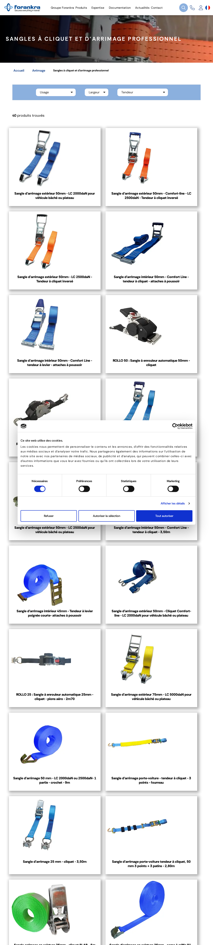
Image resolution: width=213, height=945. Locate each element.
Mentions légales (26, 931)
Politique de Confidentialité (93, 931)
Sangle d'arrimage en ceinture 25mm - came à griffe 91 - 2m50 (106, 722)
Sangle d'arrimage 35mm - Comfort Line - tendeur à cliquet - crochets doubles (106, 373)
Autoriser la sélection (106, 516)
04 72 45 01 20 (33, 805)
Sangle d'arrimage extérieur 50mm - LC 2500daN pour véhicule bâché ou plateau (173, 373)
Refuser (49, 516)
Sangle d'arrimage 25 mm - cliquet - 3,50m (106, 635)
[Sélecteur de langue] (207, 7)
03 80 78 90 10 (126, 805)
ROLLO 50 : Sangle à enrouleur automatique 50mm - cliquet (173, 284)
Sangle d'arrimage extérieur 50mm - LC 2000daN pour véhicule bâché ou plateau (39, 195)
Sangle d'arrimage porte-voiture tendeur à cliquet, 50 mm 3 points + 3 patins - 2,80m (173, 638)
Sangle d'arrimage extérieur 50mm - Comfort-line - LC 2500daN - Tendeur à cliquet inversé (106, 197)
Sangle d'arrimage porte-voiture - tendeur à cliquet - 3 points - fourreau (40, 638)
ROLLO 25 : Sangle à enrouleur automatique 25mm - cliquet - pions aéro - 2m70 (39, 551)
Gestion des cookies (56, 931)
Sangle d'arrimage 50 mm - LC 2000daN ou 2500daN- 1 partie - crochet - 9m (173, 551)
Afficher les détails (173, 503)
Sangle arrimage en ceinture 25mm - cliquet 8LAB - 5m (40, 722)
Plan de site (145, 931)
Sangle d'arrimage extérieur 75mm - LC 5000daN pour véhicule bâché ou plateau (106, 551)
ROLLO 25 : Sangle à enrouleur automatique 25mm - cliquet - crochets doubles (39, 373)
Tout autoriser (164, 516)
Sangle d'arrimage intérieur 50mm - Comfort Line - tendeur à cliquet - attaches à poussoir (39, 287)
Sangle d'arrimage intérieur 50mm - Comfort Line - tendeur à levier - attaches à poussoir (106, 287)
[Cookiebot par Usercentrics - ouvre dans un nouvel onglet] (175, 426)
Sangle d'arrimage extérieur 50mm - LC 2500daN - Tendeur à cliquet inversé (173, 195)
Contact (24, 843)
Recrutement (124, 931)
